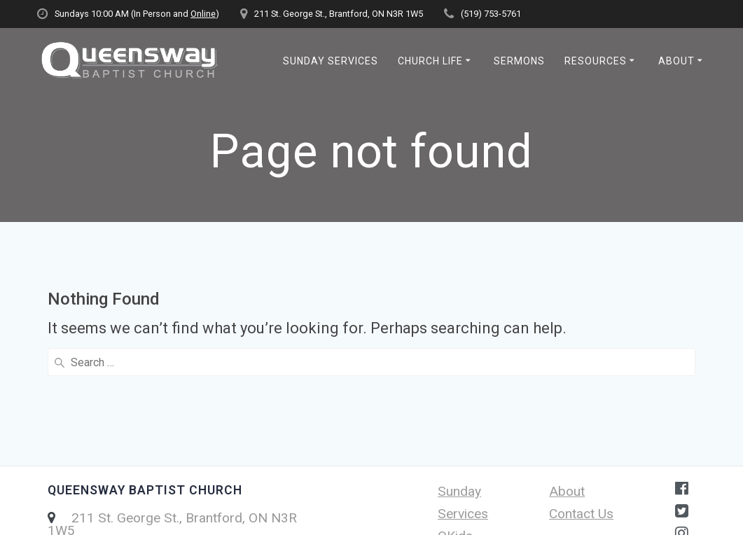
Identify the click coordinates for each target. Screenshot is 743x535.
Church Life (430, 61)
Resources (595, 61)
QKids (455, 427)
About (676, 61)
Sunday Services (330, 61)
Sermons (519, 61)
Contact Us (581, 405)
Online (203, 13)
